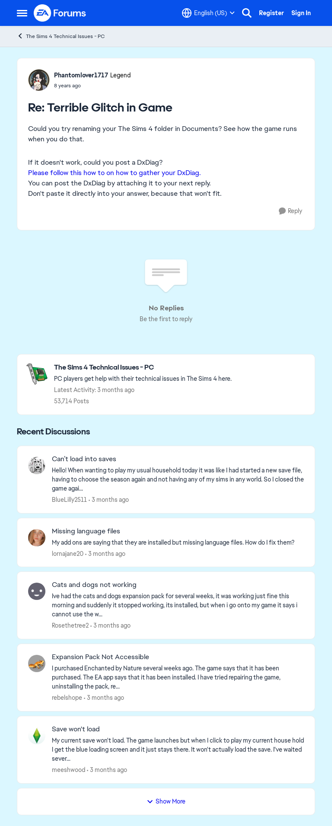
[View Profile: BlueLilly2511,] (36, 465)
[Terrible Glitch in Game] (92, 85)
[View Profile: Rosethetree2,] (36, 591)
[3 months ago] (109, 499)
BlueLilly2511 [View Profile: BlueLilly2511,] (69, 500)
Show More (166, 801)
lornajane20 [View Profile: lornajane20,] (67, 553)
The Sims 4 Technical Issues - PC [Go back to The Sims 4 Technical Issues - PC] (61, 36)
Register (271, 13)
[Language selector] (208, 13)
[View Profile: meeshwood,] (36, 735)
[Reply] (290, 211)
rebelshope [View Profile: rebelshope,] (67, 698)
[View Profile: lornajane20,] (36, 537)
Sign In (301, 13)
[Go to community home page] (60, 13)
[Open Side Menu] (22, 12)
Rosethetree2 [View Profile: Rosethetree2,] (70, 625)
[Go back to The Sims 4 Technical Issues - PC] (143, 367)
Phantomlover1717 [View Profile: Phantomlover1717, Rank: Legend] (81, 75)
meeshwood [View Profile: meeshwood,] (68, 770)
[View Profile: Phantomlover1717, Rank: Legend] (39, 80)
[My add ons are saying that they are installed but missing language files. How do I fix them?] (178, 542)
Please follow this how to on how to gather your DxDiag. (114, 172)
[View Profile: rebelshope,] (36, 663)
